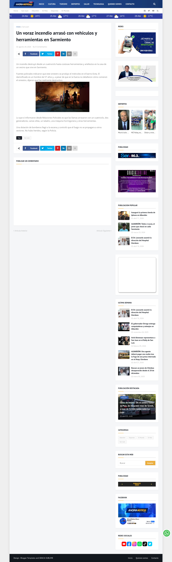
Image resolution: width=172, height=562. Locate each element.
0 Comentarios (41, 47)
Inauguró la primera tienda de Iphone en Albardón (143, 213)
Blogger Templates (27, 558)
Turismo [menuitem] (63, 4)
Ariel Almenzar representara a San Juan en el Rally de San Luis (143, 340)
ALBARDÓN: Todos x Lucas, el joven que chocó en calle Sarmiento (143, 226)
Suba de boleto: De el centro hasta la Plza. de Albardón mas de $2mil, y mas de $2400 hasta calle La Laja (137, 407)
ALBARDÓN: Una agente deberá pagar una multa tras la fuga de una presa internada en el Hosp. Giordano (143, 355)
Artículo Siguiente (103, 231)
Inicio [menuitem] (41, 4)
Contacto (154, 558)
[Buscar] (132, 463)
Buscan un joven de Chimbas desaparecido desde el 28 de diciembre (142, 370)
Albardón (35, 11)
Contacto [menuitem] (130, 4)
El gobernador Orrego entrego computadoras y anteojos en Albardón (143, 326)
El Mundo (65, 11)
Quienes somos (142, 558)
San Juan (24, 11)
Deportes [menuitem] (75, 4)
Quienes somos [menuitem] (115, 4)
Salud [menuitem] (86, 4)
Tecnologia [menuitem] (98, 4)
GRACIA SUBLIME (46, 558)
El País (45, 11)
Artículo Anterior (21, 231)
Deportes (54, 11)
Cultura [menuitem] (51, 4)
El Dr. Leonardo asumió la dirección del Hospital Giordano (141, 240)
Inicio (16, 11)
